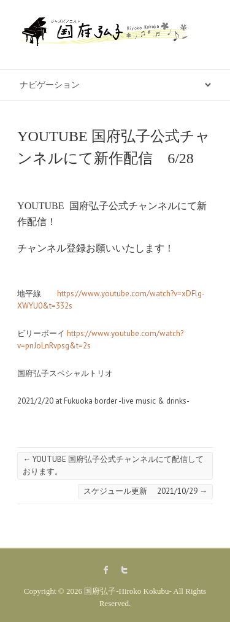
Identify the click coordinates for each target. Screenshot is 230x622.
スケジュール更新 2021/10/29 (145, 491)
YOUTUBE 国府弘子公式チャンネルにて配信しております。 (113, 465)
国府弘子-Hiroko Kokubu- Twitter (124, 570)
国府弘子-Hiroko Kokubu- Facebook (106, 570)
